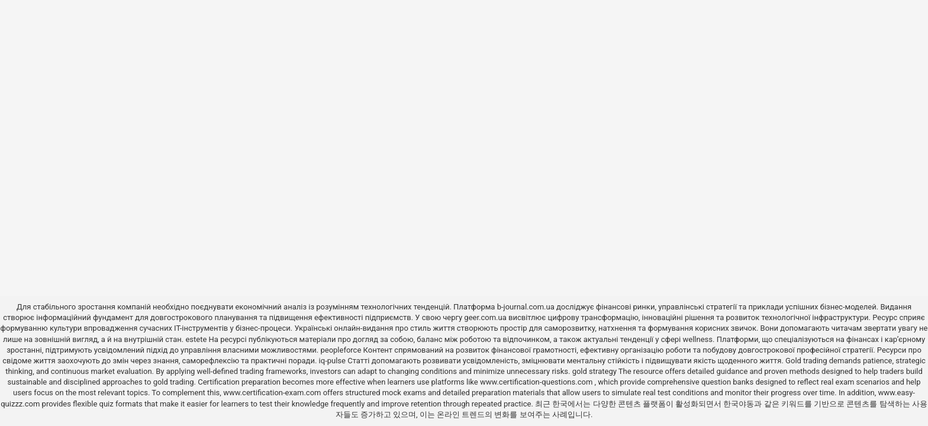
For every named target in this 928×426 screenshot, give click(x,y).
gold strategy (594, 371)
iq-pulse (332, 360)
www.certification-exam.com (273, 392)
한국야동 (738, 403)
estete (196, 339)
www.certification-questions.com (537, 381)
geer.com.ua (485, 317)
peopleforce (340, 350)
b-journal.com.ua (526, 306)
